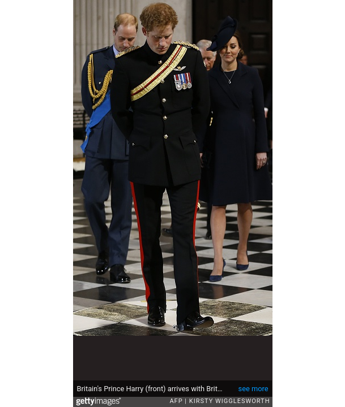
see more (253, 388)
